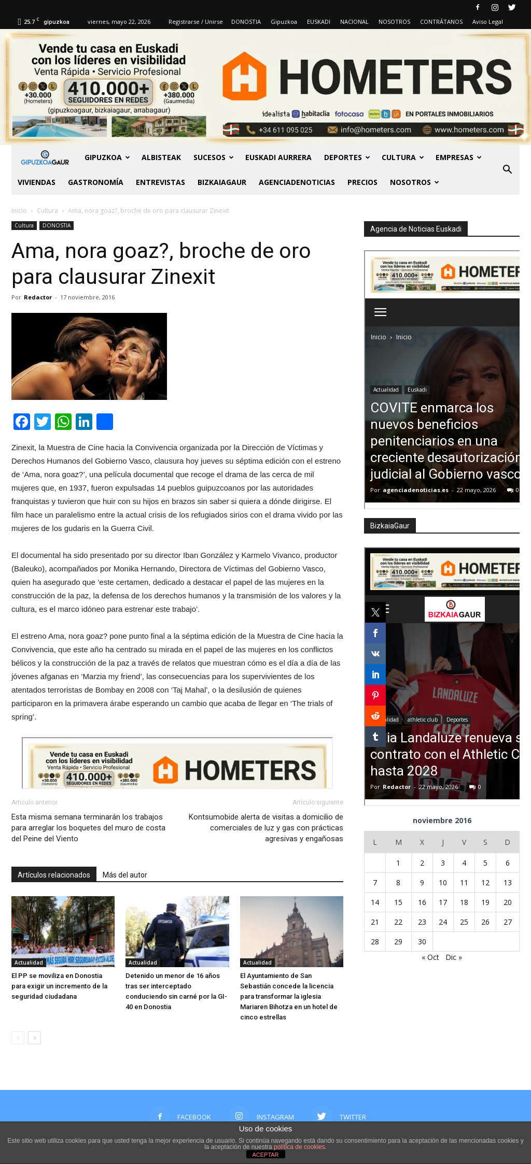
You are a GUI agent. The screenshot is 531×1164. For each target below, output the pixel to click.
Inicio (19, 210)
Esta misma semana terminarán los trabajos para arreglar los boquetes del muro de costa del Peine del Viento (88, 827)
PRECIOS (362, 182)
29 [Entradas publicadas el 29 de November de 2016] (398, 941)
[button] (507, 169)
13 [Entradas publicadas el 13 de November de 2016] (508, 882)
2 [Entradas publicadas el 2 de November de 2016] (422, 863)
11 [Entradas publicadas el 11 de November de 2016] (464, 882)
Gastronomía (95, 182)
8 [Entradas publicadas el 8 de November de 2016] (398, 882)
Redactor (38, 297)
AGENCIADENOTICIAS (297, 182)
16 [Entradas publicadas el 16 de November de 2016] (422, 902)
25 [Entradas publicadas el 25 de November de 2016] (464, 922)
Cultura (403, 157)
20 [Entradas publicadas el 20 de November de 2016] (508, 902)
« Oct (430, 957)
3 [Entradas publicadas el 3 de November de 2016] (443, 863)
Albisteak (161, 157)
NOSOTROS (394, 21)
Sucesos (213, 157)
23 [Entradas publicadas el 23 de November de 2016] (422, 922)
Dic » (453, 957)
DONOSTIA (246, 21)
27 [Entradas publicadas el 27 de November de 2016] (508, 922)
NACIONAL (354, 21)
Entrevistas (160, 182)
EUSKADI (318, 21)
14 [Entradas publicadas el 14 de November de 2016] (375, 902)
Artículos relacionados (54, 875)
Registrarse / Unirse (196, 21)
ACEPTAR (265, 1155)
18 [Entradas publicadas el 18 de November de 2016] (464, 902)
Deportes (347, 157)
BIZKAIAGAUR (222, 182)
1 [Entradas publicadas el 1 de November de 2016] (398, 863)
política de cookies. (300, 1147)
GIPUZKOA (107, 157)
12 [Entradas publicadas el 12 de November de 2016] (485, 882)
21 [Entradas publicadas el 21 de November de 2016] (375, 922)
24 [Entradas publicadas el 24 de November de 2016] (443, 922)
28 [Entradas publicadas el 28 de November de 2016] (375, 941)
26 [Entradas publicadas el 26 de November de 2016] (485, 922)
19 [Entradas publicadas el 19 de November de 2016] (485, 902)
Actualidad (29, 962)
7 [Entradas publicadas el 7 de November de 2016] (375, 882)
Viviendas (36, 182)
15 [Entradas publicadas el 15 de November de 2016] (398, 902)
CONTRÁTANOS (441, 21)
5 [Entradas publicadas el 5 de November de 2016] (485, 863)
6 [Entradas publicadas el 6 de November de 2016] (508, 863)
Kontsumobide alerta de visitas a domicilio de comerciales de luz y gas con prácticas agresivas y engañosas (266, 827)
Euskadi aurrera (278, 157)
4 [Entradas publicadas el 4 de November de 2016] (464, 863)
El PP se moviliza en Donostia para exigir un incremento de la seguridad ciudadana (59, 986)
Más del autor (125, 875)
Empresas (459, 157)
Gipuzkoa (284, 21)
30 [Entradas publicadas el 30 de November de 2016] (422, 941)
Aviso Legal (487, 21)
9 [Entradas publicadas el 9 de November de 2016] (422, 882)
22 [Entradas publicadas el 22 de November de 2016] (398, 922)
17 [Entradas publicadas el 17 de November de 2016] (443, 902)
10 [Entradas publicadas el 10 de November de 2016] (443, 882)
